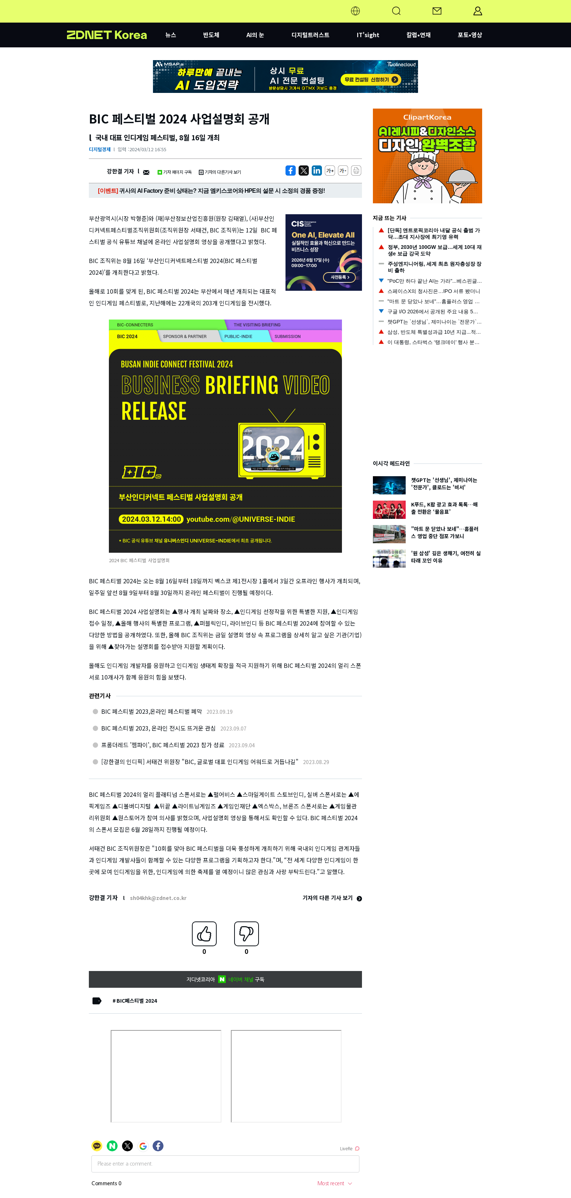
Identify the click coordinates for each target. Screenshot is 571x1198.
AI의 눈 (255, 34)
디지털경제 (100, 149)
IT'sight (368, 34)
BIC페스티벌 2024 (137, 1000)
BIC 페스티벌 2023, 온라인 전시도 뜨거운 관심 (158, 728)
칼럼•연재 (418, 34)
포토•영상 (470, 34)
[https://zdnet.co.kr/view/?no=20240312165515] (291, 170)
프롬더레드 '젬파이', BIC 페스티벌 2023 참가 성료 (162, 744)
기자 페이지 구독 (174, 172)
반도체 (211, 34)
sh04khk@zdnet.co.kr (158, 897)
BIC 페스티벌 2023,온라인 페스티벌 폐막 (151, 711)
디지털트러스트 (310, 34)
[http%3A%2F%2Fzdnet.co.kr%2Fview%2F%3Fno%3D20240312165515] (317, 170)
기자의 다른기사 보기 (220, 172)
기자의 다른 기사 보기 (332, 897)
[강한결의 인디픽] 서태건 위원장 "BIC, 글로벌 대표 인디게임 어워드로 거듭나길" (200, 761)
